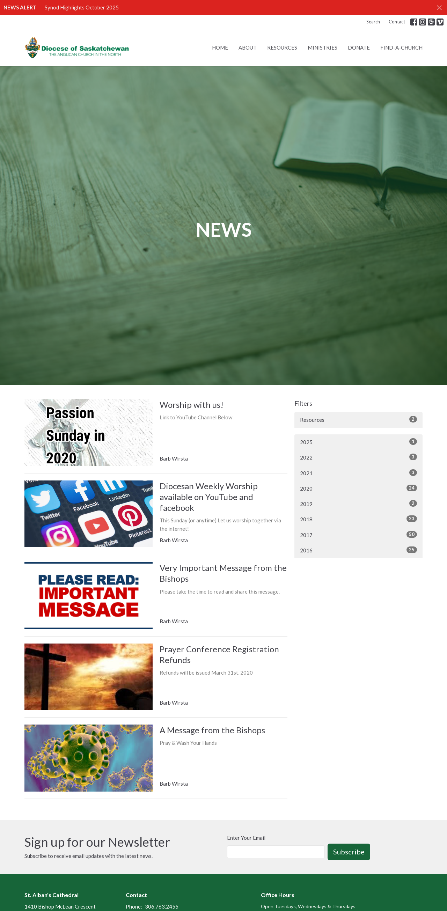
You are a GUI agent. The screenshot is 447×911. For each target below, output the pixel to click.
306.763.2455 (161, 906)
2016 (358, 549)
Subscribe (349, 851)
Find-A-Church (401, 47)
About (248, 47)
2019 (358, 503)
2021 (358, 472)
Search (373, 21)
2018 (358, 518)
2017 (358, 534)
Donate (359, 47)
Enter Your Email (246, 838)
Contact (397, 21)
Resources (282, 47)
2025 (358, 441)
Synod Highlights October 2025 (82, 7)
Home (220, 47)
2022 (358, 457)
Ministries (322, 47)
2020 (358, 488)
